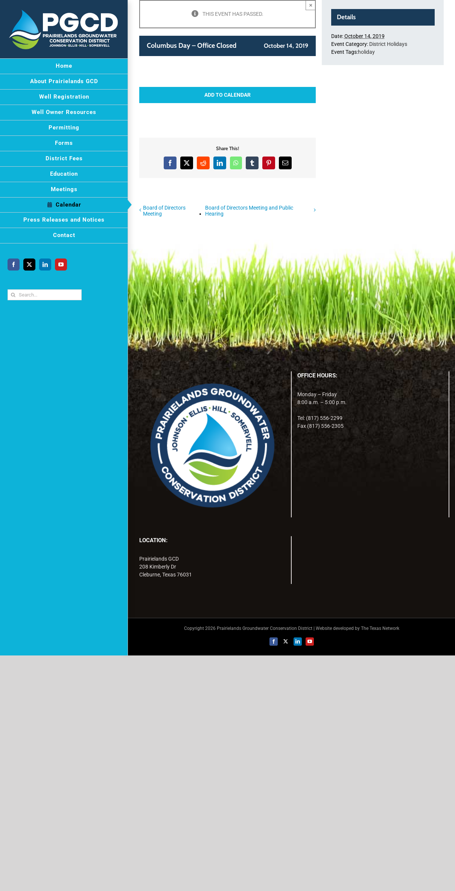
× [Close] (310, 5)
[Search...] (45, 294)
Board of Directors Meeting (164, 211)
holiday (366, 52)
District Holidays (388, 44)
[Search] (13, 294)
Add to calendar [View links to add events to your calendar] (227, 95)
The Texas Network (380, 628)
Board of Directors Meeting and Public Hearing (249, 211)
